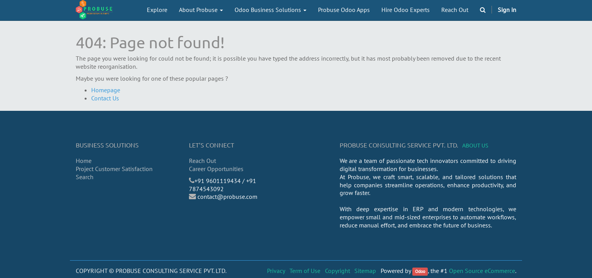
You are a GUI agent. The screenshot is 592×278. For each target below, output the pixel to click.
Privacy (276, 271)
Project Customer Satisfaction (114, 169)
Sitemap (365, 271)
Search (85, 177)
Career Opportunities (216, 169)
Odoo (420, 271)
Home (84, 160)
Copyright (337, 271)
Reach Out (202, 160)
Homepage (105, 90)
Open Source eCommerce (482, 271)
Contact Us (105, 98)
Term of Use (304, 271)
